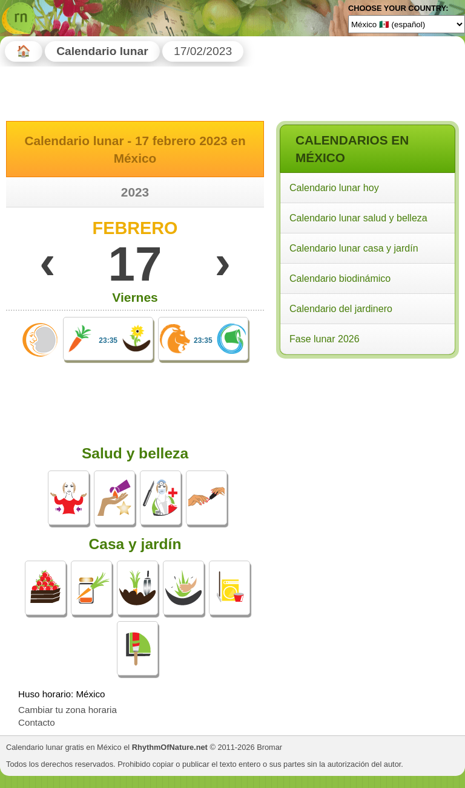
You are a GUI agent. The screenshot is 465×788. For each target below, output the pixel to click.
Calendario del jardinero (340, 309)
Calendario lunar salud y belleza (358, 218)
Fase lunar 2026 (324, 339)
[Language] (406, 24)
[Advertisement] (367, 440)
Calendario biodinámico (340, 278)
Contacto (36, 722)
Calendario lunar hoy (334, 188)
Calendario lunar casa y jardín (353, 248)
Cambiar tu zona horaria (67, 710)
